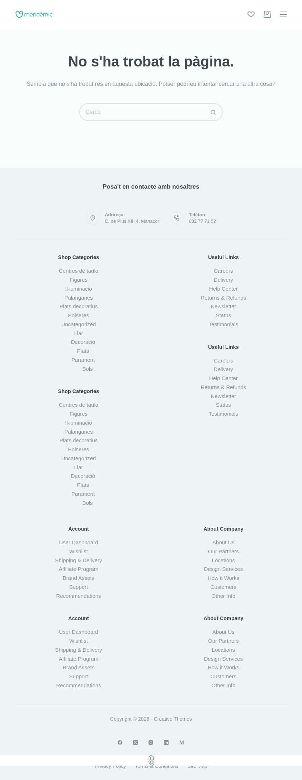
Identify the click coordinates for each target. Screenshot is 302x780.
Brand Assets (78, 578)
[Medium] (181, 742)
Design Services (223, 569)
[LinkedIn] (166, 742)
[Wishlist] (251, 14)
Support (78, 587)
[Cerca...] (142, 112)
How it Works (223, 578)
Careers (223, 271)
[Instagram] (150, 742)
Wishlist (78, 551)
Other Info (224, 596)
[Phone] (151, 763)
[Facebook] (120, 742)
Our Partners (223, 551)
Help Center (223, 289)
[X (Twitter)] (135, 742)
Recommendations (78, 596)
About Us (223, 542)
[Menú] (283, 14)
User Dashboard (78, 542)
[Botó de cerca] (214, 112)
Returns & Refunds (223, 298)
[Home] (151, 757)
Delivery (223, 280)
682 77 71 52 (202, 221)
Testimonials (224, 324)
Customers (224, 587)
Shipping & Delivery (78, 560)
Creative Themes (173, 719)
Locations (223, 560)
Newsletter (223, 306)
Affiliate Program (79, 569)
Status (223, 315)
